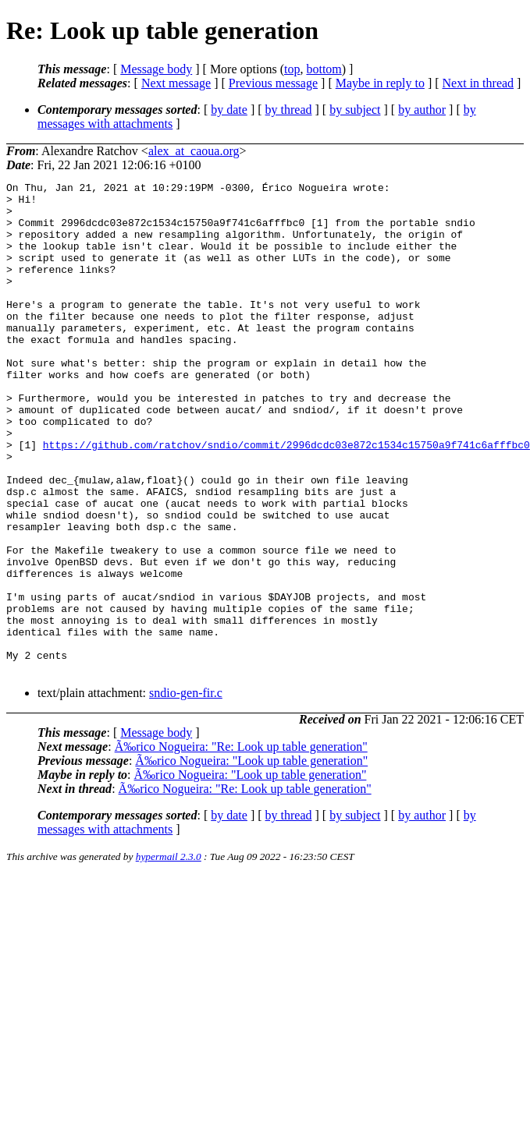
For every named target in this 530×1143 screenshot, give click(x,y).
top (292, 69)
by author (422, 109)
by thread (288, 109)
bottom (323, 69)
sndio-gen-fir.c (185, 791)
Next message (176, 83)
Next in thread (478, 83)
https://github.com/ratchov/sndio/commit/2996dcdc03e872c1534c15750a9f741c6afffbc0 (286, 498)
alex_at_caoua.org (194, 150)
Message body (156, 69)
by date (229, 109)
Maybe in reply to (380, 83)
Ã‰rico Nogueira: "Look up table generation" (251, 858)
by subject (354, 109)
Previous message (273, 83)
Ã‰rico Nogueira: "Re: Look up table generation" (241, 844)
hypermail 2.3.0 (168, 955)
